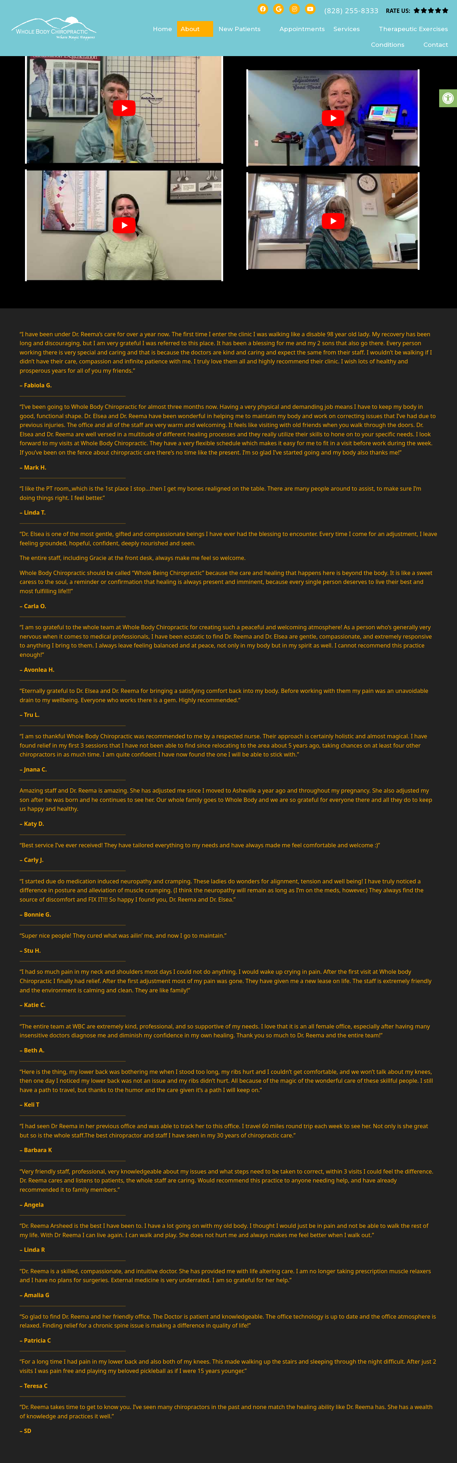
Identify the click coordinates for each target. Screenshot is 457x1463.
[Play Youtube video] (124, 108)
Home (162, 29)
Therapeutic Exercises (413, 29)
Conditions (388, 44)
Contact (435, 44)
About (190, 29)
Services (346, 29)
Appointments (302, 29)
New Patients (240, 29)
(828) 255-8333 (352, 10)
